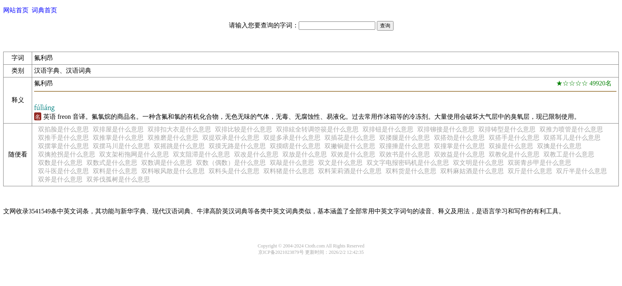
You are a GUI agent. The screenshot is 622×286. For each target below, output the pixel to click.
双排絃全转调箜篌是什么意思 (317, 129)
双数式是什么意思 (111, 162)
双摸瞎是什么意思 (295, 146)
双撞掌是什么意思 (459, 146)
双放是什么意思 (304, 154)
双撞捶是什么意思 (404, 146)
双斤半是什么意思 (581, 171)
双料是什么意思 (115, 171)
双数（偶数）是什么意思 (231, 162)
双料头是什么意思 (234, 171)
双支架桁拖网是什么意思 (134, 154)
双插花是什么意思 (349, 137)
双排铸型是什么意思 (507, 129)
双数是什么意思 (60, 162)
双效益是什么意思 (459, 154)
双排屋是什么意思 (118, 129)
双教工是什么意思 (568, 154)
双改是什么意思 (256, 154)
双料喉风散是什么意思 (173, 171)
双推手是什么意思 (63, 137)
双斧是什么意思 (60, 179)
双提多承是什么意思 (292, 137)
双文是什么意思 (340, 162)
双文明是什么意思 (478, 162)
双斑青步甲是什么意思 (539, 162)
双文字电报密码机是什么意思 (408, 162)
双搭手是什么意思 (514, 137)
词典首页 (44, 10)
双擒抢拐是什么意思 (66, 154)
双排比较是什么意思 (243, 129)
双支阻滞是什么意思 (201, 154)
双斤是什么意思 (530, 171)
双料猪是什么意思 (288, 171)
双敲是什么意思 (292, 162)
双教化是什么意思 (514, 154)
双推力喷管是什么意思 (571, 129)
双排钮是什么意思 (388, 129)
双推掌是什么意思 (118, 137)
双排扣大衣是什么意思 (179, 129)
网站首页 (16, 10)
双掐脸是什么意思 (63, 129)
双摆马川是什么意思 (121, 146)
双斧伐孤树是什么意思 (118, 179)
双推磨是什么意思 (173, 137)
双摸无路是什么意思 (237, 146)
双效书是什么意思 (404, 154)
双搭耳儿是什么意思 (572, 137)
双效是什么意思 (353, 154)
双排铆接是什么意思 (445, 129)
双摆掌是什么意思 (63, 146)
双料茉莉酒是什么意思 (350, 171)
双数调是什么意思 (166, 162)
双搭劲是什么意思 (459, 137)
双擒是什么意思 (559, 146)
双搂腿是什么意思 (404, 137)
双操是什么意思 (511, 146)
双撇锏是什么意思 (349, 146)
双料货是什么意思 (411, 171)
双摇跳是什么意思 (179, 146)
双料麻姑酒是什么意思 (472, 171)
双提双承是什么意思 (230, 137)
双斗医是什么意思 (63, 171)
